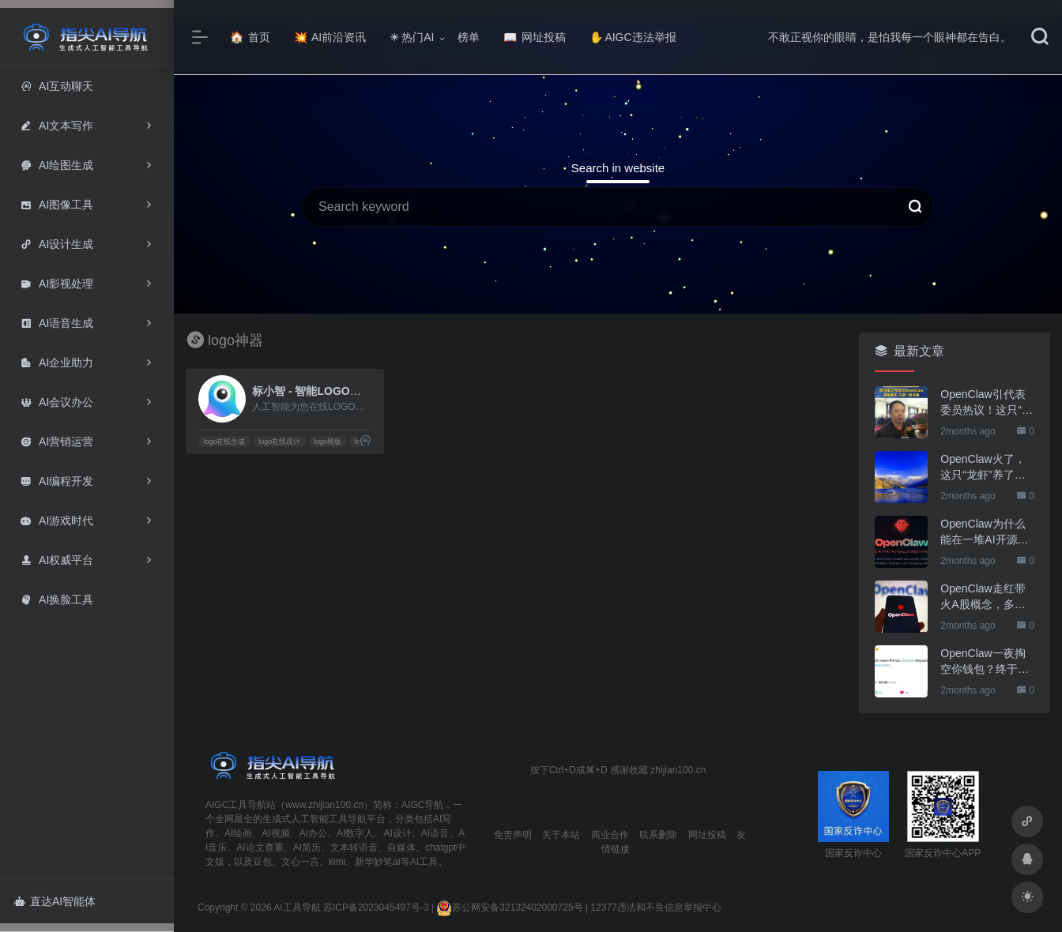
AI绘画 (238, 833)
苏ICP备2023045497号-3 (375, 907)
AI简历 (307, 847)
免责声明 (513, 834)
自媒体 (401, 847)
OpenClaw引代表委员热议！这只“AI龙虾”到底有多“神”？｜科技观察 (986, 403)
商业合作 (610, 834)
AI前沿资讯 (330, 37)
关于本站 (561, 834)
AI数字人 (355, 833)
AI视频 (275, 833)
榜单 (469, 37)
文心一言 (300, 861)
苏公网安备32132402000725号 (509, 907)
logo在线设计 (279, 441)
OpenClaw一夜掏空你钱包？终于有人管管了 (984, 662)
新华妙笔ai (377, 861)
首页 (250, 37)
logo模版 (327, 441)
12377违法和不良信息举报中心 (655, 907)
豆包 (262, 861)
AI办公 (313, 833)
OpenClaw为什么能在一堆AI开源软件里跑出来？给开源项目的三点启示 (984, 532)
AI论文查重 (259, 847)
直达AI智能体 (55, 901)
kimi (337, 861)
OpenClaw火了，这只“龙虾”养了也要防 (982, 468)
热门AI (412, 37)
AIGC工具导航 (235, 804)
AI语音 (435, 833)
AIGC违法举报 (632, 37)
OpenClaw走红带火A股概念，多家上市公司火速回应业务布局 (984, 597)
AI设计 (397, 833)
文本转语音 (354, 847)
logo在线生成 (224, 441)
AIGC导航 (422, 804)
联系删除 (658, 834)
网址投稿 (534, 37)
